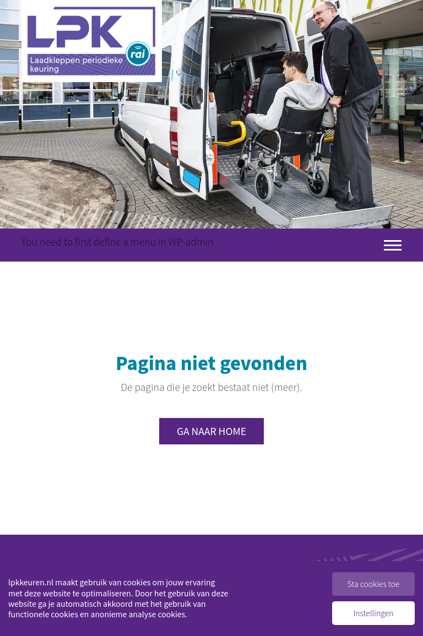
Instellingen (374, 612)
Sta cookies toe (374, 583)
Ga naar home (211, 431)
